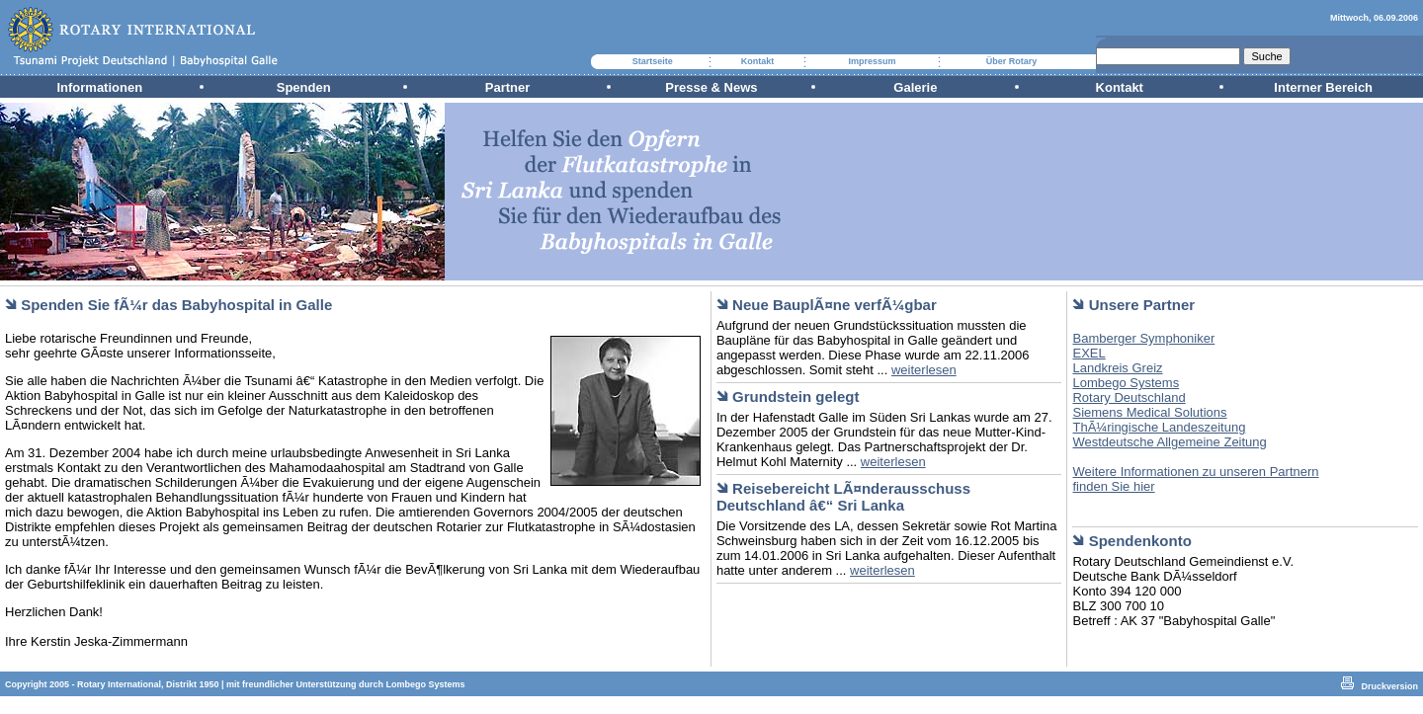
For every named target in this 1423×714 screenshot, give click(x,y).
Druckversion (1389, 686)
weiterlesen (924, 369)
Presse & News (711, 87)
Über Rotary (1012, 61)
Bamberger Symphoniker (1143, 338)
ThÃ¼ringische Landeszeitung (1158, 427)
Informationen (99, 87)
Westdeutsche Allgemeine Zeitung (1169, 442)
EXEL (1088, 353)
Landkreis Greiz (1117, 367)
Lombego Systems (1125, 382)
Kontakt (758, 61)
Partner (508, 87)
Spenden (304, 87)
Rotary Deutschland (1128, 397)
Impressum (871, 61)
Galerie (915, 87)
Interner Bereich (1323, 87)
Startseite (652, 61)
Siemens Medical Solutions (1149, 412)
